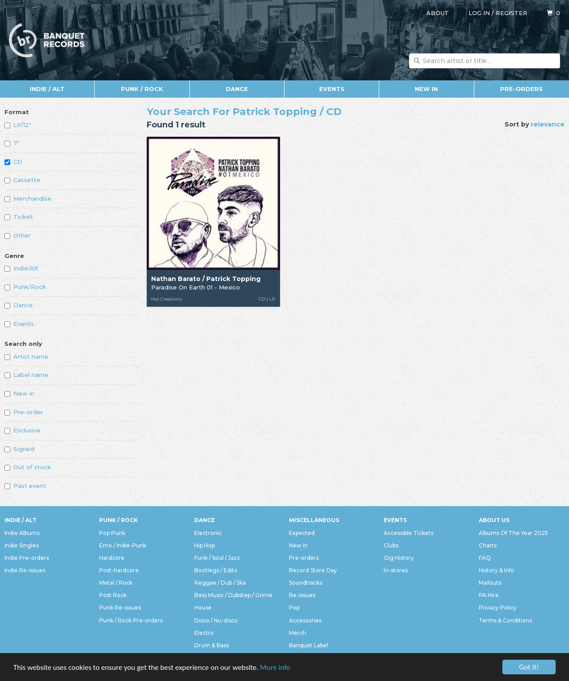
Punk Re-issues (120, 607)
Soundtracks (305, 582)
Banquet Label (308, 645)
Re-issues (302, 595)
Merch (297, 633)
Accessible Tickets (408, 533)
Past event (25, 485)
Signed (19, 448)
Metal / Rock (115, 582)
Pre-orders (521, 88)
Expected (302, 533)
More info (275, 668)
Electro (204, 633)
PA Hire (489, 595)
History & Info (496, 570)
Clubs (391, 545)
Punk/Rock (25, 286)
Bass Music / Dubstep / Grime (233, 595)
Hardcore (111, 557)
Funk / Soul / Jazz (217, 557)
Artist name (26, 356)
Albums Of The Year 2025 (513, 533)
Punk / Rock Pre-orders (131, 620)
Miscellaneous (314, 520)
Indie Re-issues (24, 570)
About (437, 12)
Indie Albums (22, 533)
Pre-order (23, 412)
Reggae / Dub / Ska (220, 582)
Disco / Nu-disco (216, 620)
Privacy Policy (498, 607)
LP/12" (17, 124)
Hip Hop (204, 545)
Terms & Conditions (505, 620)
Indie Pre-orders (26, 557)
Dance (237, 88)
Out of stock (27, 467)
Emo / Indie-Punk (122, 545)
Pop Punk (112, 533)
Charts (488, 545)
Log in (479, 12)
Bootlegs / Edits (215, 570)
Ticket (18, 216)
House (203, 607)
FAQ (485, 557)
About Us (494, 520)
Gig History (399, 557)
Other (17, 235)
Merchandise (28, 198)
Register (511, 12)
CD (13, 161)
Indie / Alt (47, 88)
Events (332, 88)
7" (11, 142)
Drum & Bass (211, 645)
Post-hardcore (119, 570)
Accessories (305, 620)
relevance (548, 124)
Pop (294, 607)
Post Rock (113, 595)
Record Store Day (313, 570)
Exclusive (22, 430)
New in (19, 393)
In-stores (396, 570)
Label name (26, 374)
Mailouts (490, 582)
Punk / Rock (142, 88)
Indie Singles (21, 545)
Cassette (22, 179)
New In (426, 88)
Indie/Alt (21, 268)
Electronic (208, 533)
